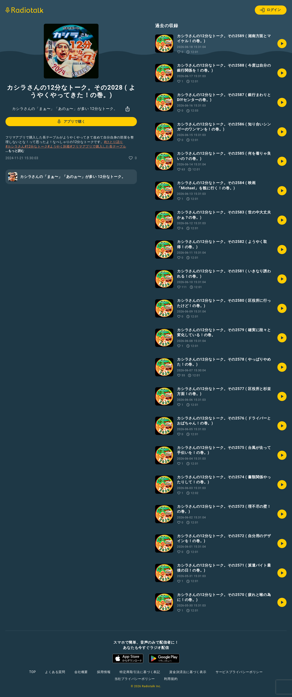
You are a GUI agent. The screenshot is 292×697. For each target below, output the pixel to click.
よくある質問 (55, 672)
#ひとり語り (113, 142)
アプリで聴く (70, 121)
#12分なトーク (35, 146)
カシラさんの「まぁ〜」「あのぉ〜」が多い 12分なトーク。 (64, 109)
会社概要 (81, 672)
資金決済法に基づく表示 (187, 672)
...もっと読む (14, 151)
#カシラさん (14, 146)
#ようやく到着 (58, 146)
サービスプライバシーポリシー (239, 672)
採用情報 (103, 672)
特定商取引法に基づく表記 (140, 672)
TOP (32, 672)
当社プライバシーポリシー (135, 679)
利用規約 (170, 679)
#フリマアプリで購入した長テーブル (98, 146)
